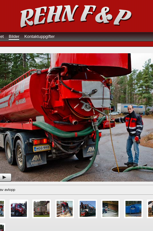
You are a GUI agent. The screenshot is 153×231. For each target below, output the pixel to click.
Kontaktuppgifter (39, 36)
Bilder (14, 36)
